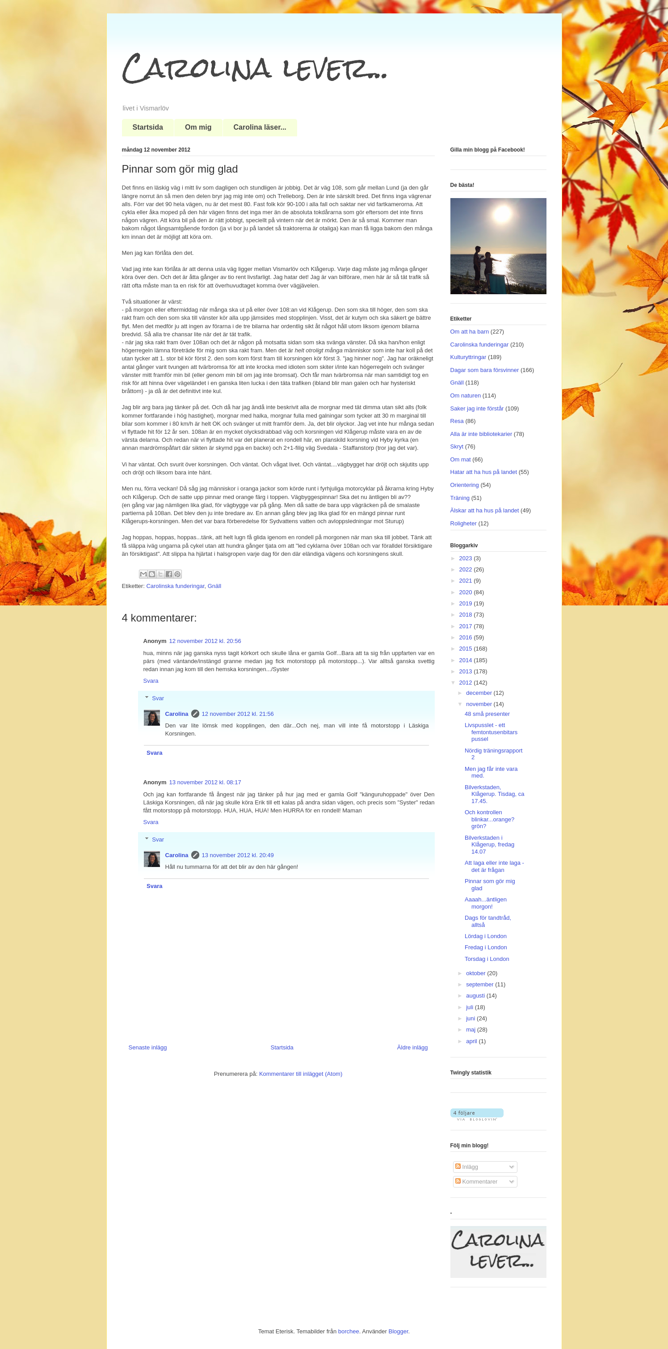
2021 (466, 580)
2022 (466, 569)
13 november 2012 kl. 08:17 (205, 782)
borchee (348, 1331)
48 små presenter (487, 713)
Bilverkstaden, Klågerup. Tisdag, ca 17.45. (495, 794)
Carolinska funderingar (175, 586)
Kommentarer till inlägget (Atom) (300, 1073)
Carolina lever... (255, 67)
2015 (466, 648)
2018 (466, 614)
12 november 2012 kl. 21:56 (238, 713)
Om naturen (465, 395)
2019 (466, 603)
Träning (460, 498)
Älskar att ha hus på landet (484, 510)
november (479, 704)
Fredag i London (486, 947)
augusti (476, 995)
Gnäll (214, 586)
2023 (466, 558)
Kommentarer (476, 1181)
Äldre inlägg (412, 1047)
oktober (476, 973)
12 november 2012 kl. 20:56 (205, 641)
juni (471, 1018)
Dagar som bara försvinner (484, 370)
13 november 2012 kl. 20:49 (238, 855)
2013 (466, 671)
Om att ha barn (469, 331)
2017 (466, 626)
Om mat (460, 459)
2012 (466, 682)
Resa (457, 421)
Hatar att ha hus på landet (483, 472)
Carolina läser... (260, 127)
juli (470, 1007)
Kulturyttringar (468, 357)
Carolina (177, 713)
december (479, 692)
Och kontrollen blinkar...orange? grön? (489, 819)
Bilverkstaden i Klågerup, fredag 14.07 (489, 844)
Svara (151, 680)
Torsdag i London (487, 959)
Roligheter (463, 523)
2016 (466, 637)
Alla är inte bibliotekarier (481, 434)
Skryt (457, 446)
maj (471, 1029)
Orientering (464, 485)
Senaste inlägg (148, 1047)
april (472, 1041)
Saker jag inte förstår (477, 408)
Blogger (398, 1331)
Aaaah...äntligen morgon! (486, 903)
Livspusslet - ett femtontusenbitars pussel (491, 732)
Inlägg (466, 1166)
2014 (466, 660)
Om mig (198, 127)
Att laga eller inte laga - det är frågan (494, 866)
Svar (158, 698)
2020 (466, 592)
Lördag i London (486, 936)
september (480, 984)
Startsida (148, 127)
